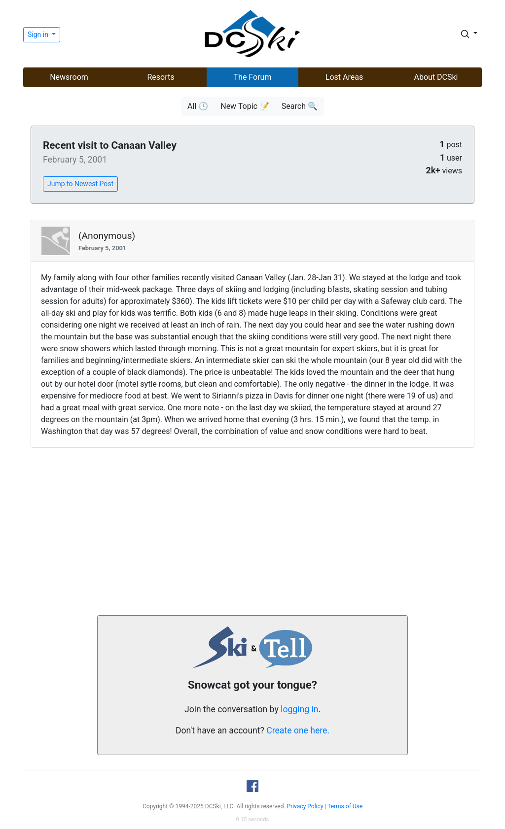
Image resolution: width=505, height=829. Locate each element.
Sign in (39, 34)
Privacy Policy (305, 806)
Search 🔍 (300, 106)
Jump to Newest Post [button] (80, 184)
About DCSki (436, 77)
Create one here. (297, 730)
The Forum (253, 77)
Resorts (160, 77)
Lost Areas (344, 77)
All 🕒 (197, 106)
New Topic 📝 (244, 106)
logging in (299, 709)
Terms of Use (344, 806)
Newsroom (69, 77)
